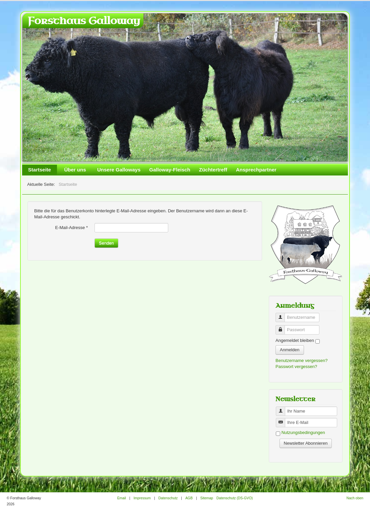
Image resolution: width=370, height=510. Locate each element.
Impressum (141, 498)
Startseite (39, 169)
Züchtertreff (213, 169)
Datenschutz (168, 498)
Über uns (75, 169)
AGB (189, 498)
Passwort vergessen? (296, 366)
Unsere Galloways (118, 169)
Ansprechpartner (256, 169)
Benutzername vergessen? (301, 360)
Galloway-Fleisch (169, 169)
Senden (106, 242)
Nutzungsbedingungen (303, 432)
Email (121, 498)
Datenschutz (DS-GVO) (235, 498)
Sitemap (206, 498)
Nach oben (355, 498)
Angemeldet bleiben (294, 340)
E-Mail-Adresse (71, 227)
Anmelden (290, 349)
